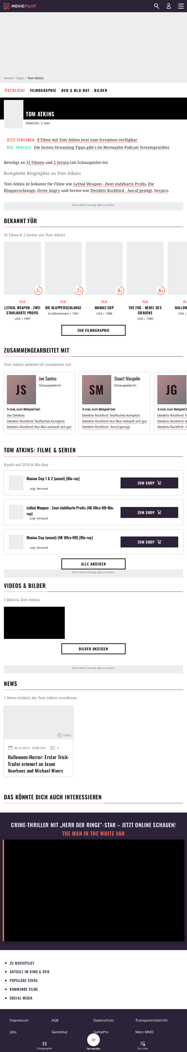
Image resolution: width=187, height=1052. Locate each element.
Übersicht (15, 90)
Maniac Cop (104, 307)
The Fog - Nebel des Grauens (145, 310)
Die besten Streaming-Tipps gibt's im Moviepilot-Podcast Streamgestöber (102, 147)
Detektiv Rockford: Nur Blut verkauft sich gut (39, 427)
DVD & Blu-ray (75, 90)
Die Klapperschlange (63, 307)
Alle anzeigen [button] (93, 563)
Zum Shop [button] (149, 483)
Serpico (161, 190)
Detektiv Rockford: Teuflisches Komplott (36, 421)
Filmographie (43, 90)
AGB (55, 1020)
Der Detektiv (16, 415)
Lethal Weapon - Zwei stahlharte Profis (109, 184)
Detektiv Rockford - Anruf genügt (121, 190)
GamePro (101, 1032)
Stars (20, 78)
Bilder (100, 90)
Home (8, 78)
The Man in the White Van (93, 833)
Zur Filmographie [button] (93, 330)
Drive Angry (48, 190)
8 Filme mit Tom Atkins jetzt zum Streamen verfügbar (87, 139)
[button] (44, 1046)
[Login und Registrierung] (169, 6)
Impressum (19, 1020)
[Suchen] (156, 6)
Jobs (13, 1032)
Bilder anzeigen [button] (93, 648)
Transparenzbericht (151, 1020)
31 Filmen (35, 162)
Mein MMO (144, 1032)
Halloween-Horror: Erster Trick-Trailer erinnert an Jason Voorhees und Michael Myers (38, 763)
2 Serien (61, 162)
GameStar (60, 1032)
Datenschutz (104, 1020)
